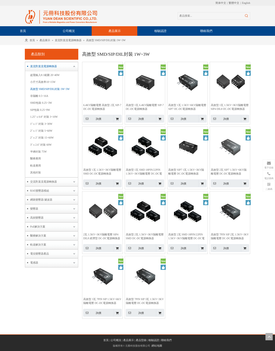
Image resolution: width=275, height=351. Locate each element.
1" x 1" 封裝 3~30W (41, 123)
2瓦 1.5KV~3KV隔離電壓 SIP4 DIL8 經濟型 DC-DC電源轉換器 (101, 236)
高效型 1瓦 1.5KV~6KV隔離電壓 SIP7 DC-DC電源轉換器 (187, 107)
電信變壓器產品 (39, 253)
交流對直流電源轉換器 (43, 181)
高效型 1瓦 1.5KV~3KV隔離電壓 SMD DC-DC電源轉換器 (102, 171)
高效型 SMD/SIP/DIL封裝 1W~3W (50, 89)
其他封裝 (35, 172)
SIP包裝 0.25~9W (40, 110)
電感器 (34, 262)
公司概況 (116, 340)
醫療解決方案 (38, 235)
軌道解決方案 (38, 244)
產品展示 (128, 340)
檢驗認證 (153, 340)
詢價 (92, 118)
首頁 (106, 340)
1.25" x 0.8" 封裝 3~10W (44, 116)
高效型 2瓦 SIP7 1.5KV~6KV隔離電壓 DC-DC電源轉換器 (229, 171)
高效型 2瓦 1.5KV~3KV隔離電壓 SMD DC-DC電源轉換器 (145, 236)
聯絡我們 (166, 340)
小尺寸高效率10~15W (43, 82)
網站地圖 (156, 345)
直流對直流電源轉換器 (43, 66)
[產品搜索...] (210, 15)
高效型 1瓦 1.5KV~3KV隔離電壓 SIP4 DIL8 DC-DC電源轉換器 (230, 107)
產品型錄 (141, 340)
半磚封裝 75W (38, 151)
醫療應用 (35, 158)
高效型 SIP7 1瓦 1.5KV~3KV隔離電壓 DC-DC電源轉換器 (186, 171)
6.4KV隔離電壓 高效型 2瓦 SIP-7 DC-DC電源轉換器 (102, 107)
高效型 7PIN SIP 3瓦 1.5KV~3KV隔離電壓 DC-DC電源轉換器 (145, 301)
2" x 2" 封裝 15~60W (42, 137)
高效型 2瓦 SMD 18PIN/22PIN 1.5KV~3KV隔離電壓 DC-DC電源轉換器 (186, 236)
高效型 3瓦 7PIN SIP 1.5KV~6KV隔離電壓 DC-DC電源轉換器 (102, 301)
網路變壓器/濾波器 (41, 199)
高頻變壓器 (37, 217)
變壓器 (34, 208)
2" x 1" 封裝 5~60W (41, 130)
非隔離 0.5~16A (39, 96)
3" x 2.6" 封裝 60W (41, 144)
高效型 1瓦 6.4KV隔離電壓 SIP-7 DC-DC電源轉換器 (145, 107)
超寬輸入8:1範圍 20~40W (45, 75)
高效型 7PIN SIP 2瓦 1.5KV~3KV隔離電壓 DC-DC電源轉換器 (230, 236)
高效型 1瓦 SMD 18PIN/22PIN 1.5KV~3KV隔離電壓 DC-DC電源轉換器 (144, 172)
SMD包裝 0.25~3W (41, 102)
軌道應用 (35, 165)
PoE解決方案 (37, 226)
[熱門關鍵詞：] (246, 15)
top (269, 336)
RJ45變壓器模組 (39, 190)
